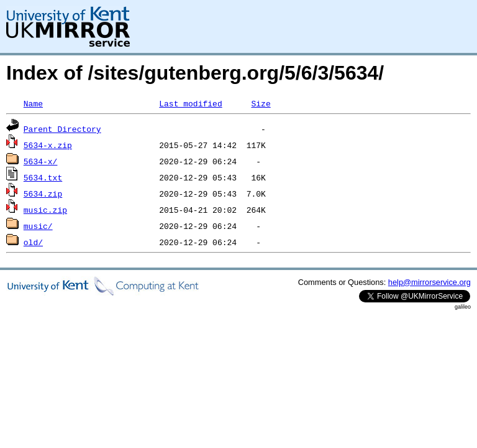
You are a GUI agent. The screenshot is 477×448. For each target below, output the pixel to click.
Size (260, 103)
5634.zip (43, 193)
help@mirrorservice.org (429, 282)
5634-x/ (41, 161)
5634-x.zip (48, 145)
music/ (38, 225)
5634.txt (43, 177)
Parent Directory (62, 128)
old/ (33, 242)
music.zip (45, 209)
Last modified (190, 103)
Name (33, 103)
